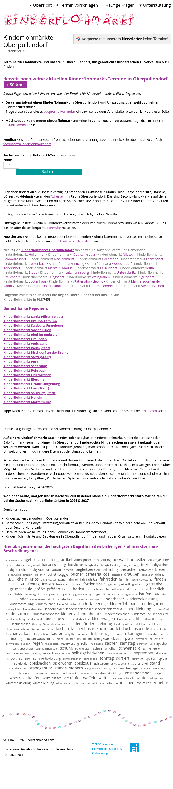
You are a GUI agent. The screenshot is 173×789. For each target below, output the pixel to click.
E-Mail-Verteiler (18, 125)
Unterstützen (13, 754)
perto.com (149, 411)
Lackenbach (24, 263)
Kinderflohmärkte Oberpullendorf (28, 41)
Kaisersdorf (96, 268)
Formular (54, 228)
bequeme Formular (59, 111)
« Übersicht (41, 5)
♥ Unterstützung (155, 5)
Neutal (137, 268)
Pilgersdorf (133, 277)
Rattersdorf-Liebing (76, 281)
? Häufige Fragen (119, 5)
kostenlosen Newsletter (76, 241)
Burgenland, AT (14, 51)
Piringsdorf (43, 277)
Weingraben (88, 277)
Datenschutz (64, 749)
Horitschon (97, 259)
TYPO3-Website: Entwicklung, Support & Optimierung (107, 749)
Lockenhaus (25, 281)
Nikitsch (116, 254)
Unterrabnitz (113, 272)
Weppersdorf (109, 263)
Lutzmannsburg (64, 272)
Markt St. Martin (47, 268)
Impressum (45, 749)
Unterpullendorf (88, 286)
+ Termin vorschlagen (77, 5)
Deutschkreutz (71, 254)
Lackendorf (142, 259)
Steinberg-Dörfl (140, 286)
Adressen (58, 196)
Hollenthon (24, 254)
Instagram (11, 749)
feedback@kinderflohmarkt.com (27, 144)
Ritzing (66, 263)
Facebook (28, 749)
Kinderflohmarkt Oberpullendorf (47, 250)
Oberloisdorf (39, 286)
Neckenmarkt (51, 259)
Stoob (20, 272)
